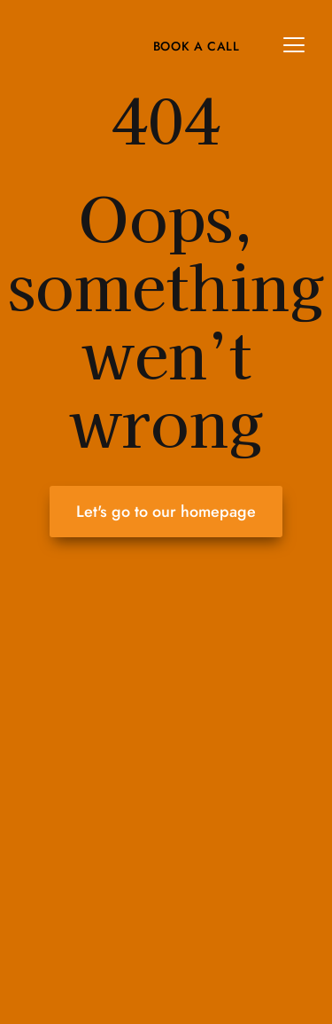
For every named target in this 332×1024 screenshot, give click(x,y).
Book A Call (196, 46)
